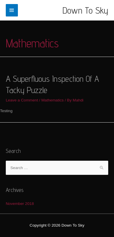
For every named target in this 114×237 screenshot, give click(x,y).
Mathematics (52, 100)
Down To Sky (85, 10)
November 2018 (20, 203)
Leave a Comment (22, 100)
